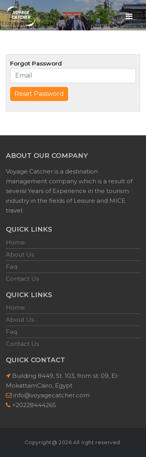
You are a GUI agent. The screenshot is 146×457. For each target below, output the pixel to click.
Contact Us (22, 278)
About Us (20, 254)
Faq (11, 266)
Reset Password (39, 93)
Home (15, 242)
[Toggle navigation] (129, 16)
